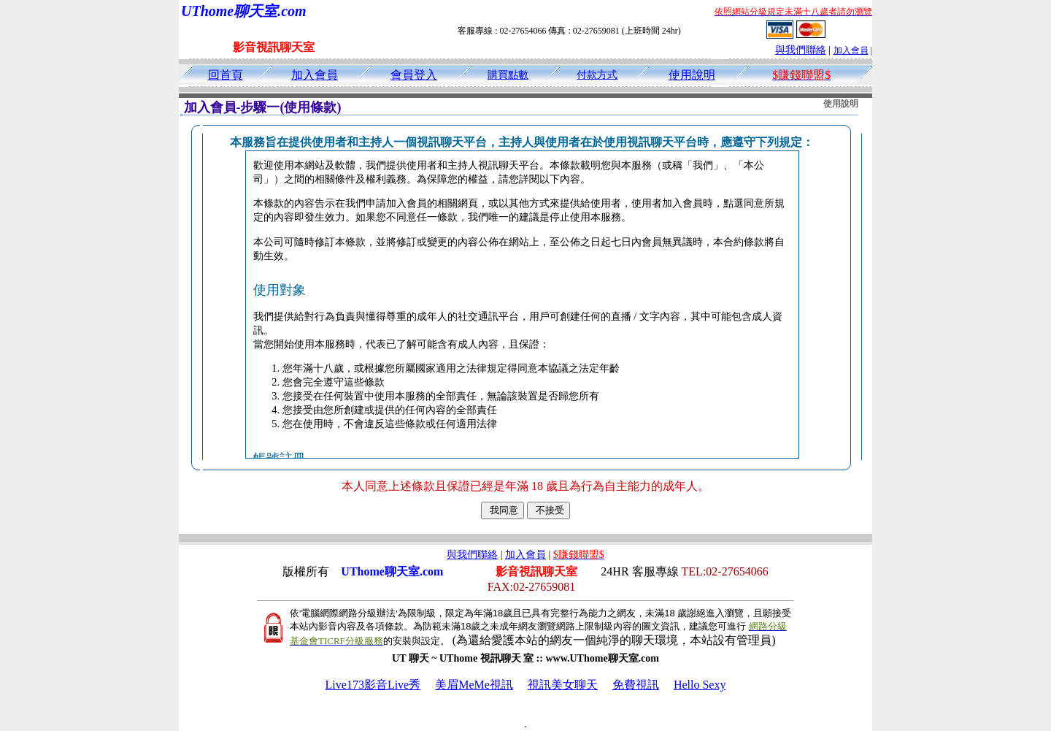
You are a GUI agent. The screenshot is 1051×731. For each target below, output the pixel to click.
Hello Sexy (700, 684)
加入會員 (851, 50)
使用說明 (692, 75)
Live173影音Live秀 (373, 684)
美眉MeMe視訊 (474, 684)
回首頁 (225, 75)
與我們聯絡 (800, 50)
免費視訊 (635, 684)
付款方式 (597, 74)
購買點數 (508, 74)
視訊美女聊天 (563, 684)
